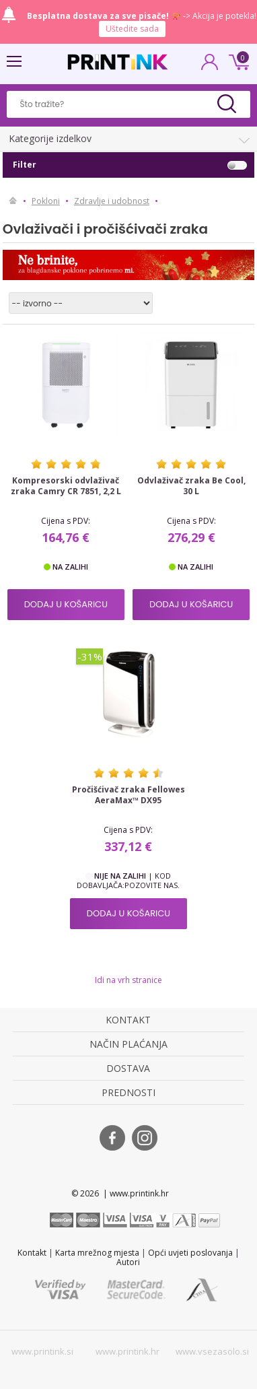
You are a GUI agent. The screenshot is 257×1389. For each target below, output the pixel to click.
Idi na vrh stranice (128, 980)
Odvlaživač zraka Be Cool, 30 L (191, 486)
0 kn (236, 60)
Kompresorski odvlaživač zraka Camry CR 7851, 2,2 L (66, 486)
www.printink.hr (127, 1351)
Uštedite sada (132, 28)
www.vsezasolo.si (212, 1351)
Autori (128, 1262)
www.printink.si (42, 1351)
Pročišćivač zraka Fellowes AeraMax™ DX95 (128, 795)
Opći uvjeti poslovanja (190, 1252)
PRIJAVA (209, 66)
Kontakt (31, 1252)
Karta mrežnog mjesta (97, 1252)
